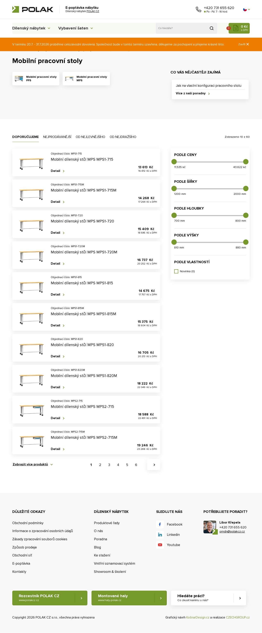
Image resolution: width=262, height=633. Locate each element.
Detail (55, 171)
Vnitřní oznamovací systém (114, 564)
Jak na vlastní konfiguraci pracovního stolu (208, 85)
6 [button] (136, 465)
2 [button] (100, 465)
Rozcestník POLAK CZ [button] (39, 598)
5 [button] (127, 465)
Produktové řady (107, 523)
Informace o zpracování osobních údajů (42, 531)
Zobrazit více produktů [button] (29, 465)
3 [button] (109, 465)
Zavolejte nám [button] (198, 9)
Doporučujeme (25, 137)
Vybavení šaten (78, 28)
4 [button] (118, 465)
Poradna (100, 539)
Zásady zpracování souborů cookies (39, 539)
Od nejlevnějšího (90, 137)
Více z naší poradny (191, 94)
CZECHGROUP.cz (237, 617)
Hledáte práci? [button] (194, 598)
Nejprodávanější (57, 137)
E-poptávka (21, 564)
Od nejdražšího (123, 137)
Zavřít (244, 44)
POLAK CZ (32, 9)
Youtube (173, 545)
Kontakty (19, 572)
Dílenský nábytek (29, 28)
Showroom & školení (110, 572)
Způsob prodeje (24, 547)
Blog (97, 547)
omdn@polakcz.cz (232, 531)
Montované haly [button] (114, 598)
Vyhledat (211, 28)
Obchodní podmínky (27, 523)
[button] (246, 9)
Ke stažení (102, 555)
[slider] (174, 161)
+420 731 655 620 (219, 8)
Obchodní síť (22, 555)
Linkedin (173, 535)
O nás (98, 531)
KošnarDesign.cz (197, 617)
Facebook (174, 524)
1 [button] (91, 465)
